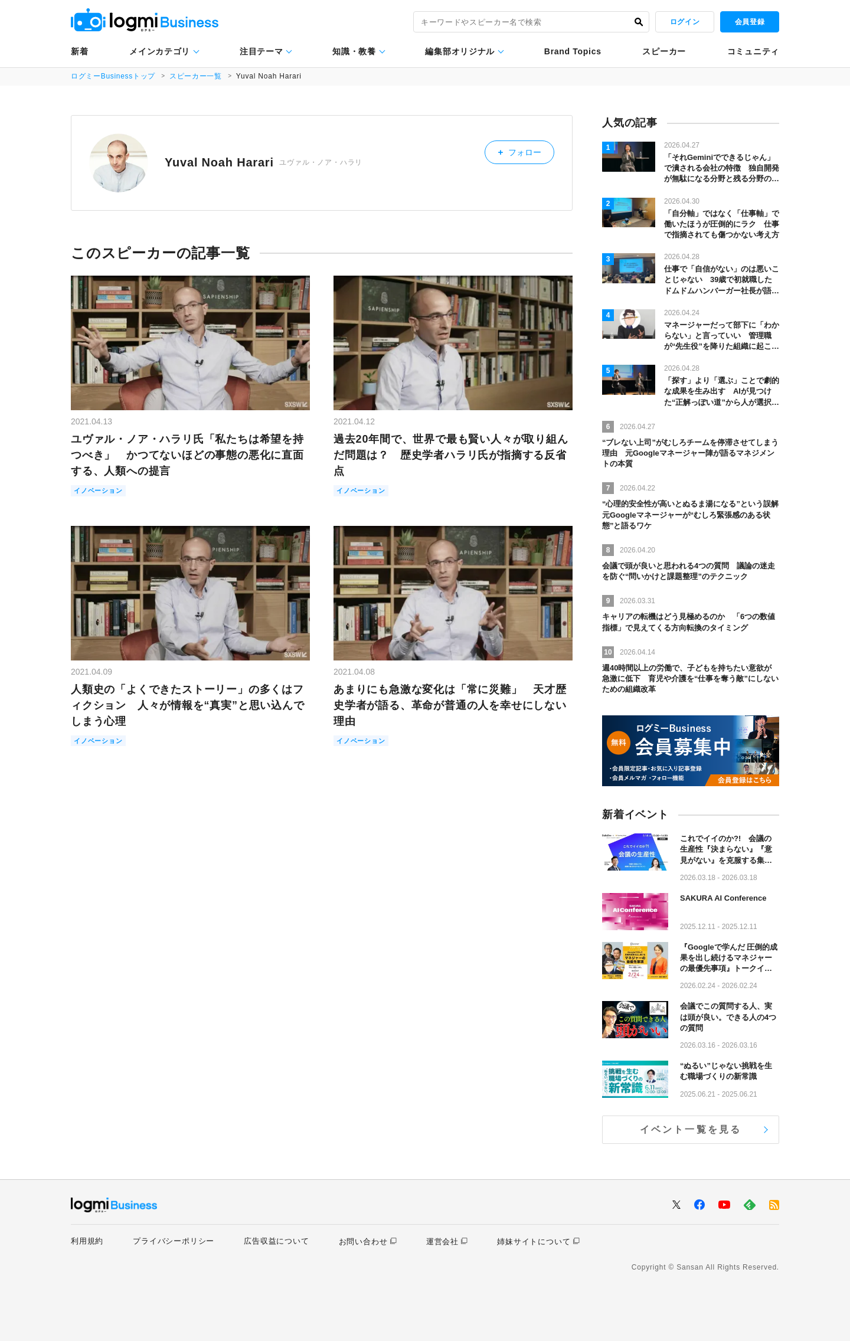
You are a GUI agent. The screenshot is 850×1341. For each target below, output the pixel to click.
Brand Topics (572, 51)
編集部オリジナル (460, 51)
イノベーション (102, 491)
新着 (79, 51)
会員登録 (749, 22)
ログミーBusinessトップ (113, 76)
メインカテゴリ (159, 51)
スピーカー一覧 (197, 76)
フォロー (524, 151)
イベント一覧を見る (691, 1129)
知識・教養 (354, 51)
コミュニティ (753, 51)
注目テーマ (261, 51)
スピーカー (664, 51)
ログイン (684, 22)
